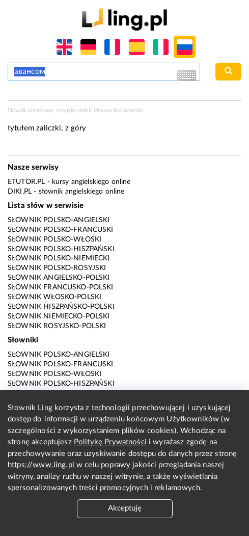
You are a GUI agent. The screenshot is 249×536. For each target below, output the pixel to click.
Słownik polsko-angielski (59, 220)
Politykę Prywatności (110, 442)
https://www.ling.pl (42, 465)
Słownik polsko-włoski (54, 239)
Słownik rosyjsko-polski (57, 326)
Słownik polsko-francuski (61, 229)
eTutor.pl (26, 181)
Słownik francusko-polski (61, 287)
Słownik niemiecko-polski (59, 316)
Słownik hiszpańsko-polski (61, 306)
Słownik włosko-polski (54, 297)
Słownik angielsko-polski (59, 277)
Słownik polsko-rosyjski (57, 268)
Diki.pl (20, 191)
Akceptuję (125, 508)
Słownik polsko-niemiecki (59, 258)
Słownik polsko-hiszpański (61, 249)
